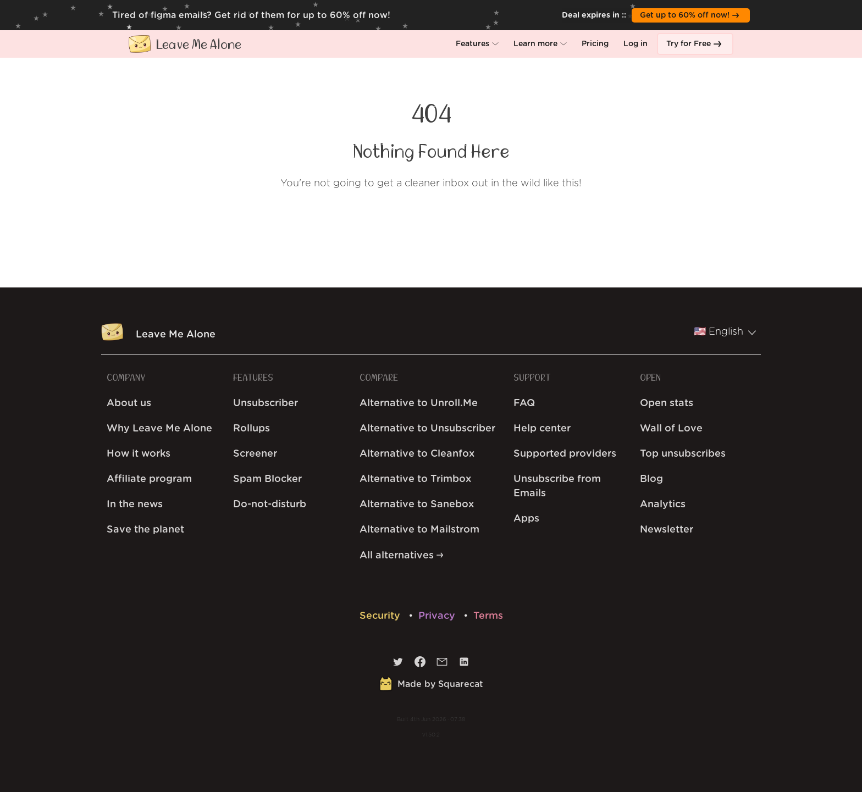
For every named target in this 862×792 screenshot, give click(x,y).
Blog (651, 479)
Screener (255, 454)
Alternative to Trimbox (415, 479)
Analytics (663, 504)
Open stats (666, 403)
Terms (488, 616)
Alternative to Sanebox (417, 504)
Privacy (438, 616)
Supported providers (564, 454)
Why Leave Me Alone (159, 429)
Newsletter (666, 530)
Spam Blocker (267, 479)
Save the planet (145, 530)
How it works (138, 454)
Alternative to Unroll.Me (419, 403)
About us (129, 403)
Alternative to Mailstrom (419, 530)
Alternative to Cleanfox (417, 454)
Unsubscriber (265, 403)
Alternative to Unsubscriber (427, 429)
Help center (542, 429)
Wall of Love (671, 429)
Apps (526, 519)
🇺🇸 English (725, 332)
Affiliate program (149, 479)
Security (381, 616)
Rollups (251, 429)
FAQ (524, 403)
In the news (135, 504)
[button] (477, 44)
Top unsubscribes (683, 454)
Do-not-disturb (269, 504)
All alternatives (401, 556)
